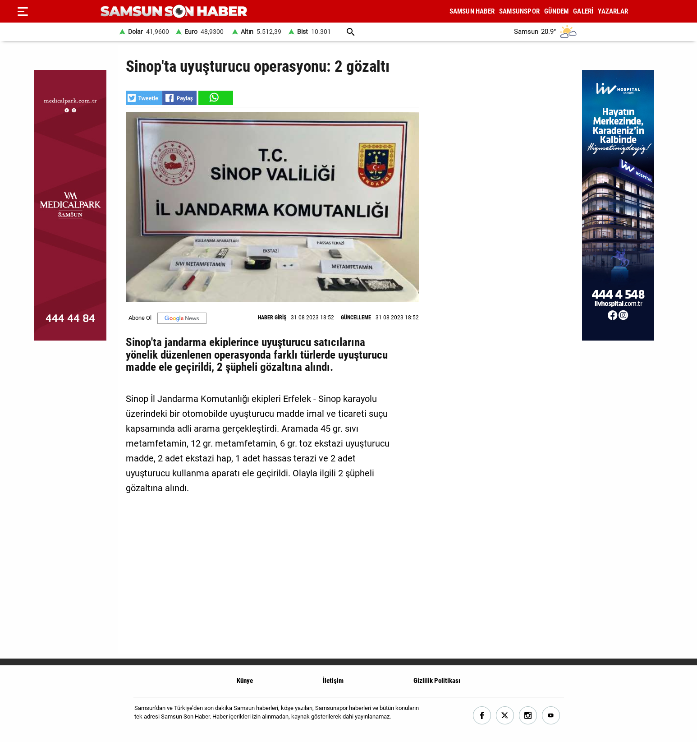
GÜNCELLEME (356, 317)
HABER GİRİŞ (272, 317)
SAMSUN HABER (472, 11)
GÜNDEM (556, 11)
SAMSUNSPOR (519, 11)
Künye (245, 681)
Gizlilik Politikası (436, 681)
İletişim (333, 681)
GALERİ (583, 11)
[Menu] (22, 11)
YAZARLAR (613, 11)
